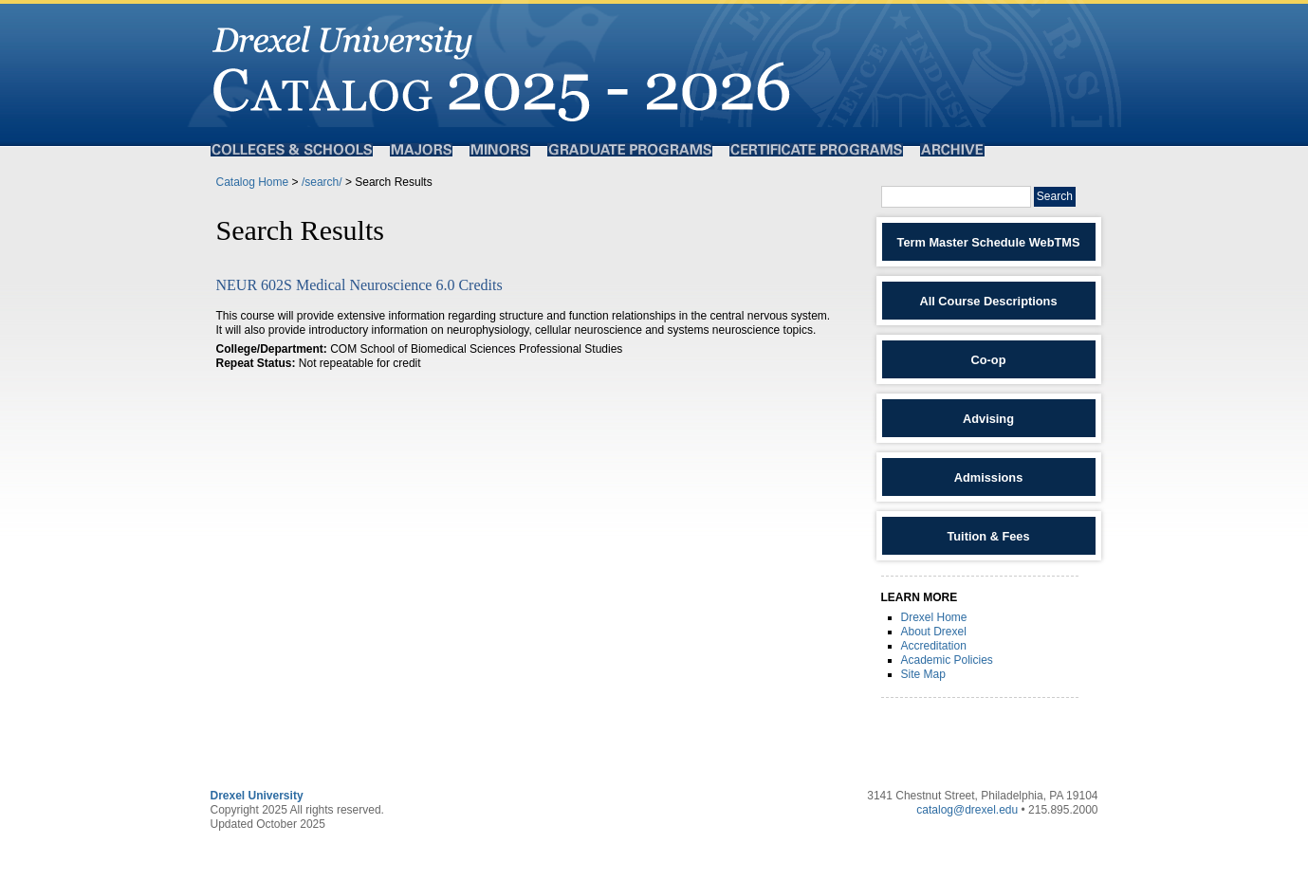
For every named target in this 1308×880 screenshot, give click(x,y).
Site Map (923, 674)
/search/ (322, 182)
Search (1055, 196)
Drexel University (257, 795)
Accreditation (934, 645)
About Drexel (934, 631)
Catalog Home (252, 182)
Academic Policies (947, 660)
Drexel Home (934, 617)
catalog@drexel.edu (967, 809)
